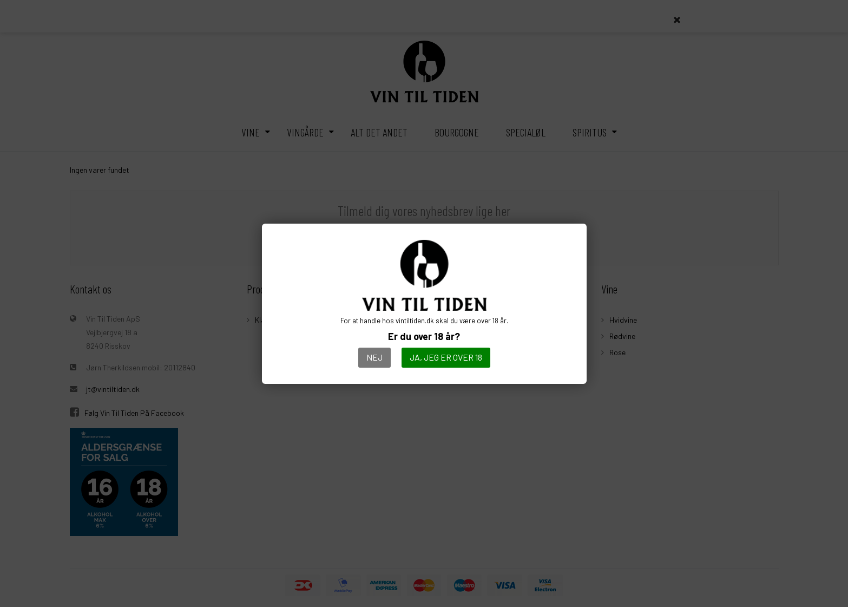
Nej (374, 357)
